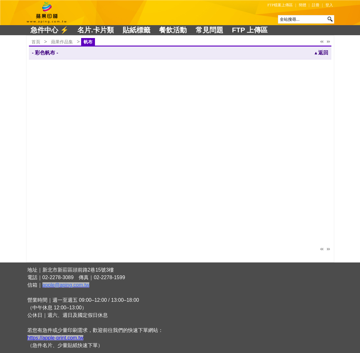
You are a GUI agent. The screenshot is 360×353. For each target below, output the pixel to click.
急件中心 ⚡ (49, 30)
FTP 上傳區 (250, 30)
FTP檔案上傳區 (280, 5)
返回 (321, 52)
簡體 (302, 5)
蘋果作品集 (62, 41)
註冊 (315, 5)
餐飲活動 (173, 30)
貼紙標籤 (136, 30)
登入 (329, 5)
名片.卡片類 (95, 30)
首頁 (35, 41)
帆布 (88, 41)
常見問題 (209, 30)
